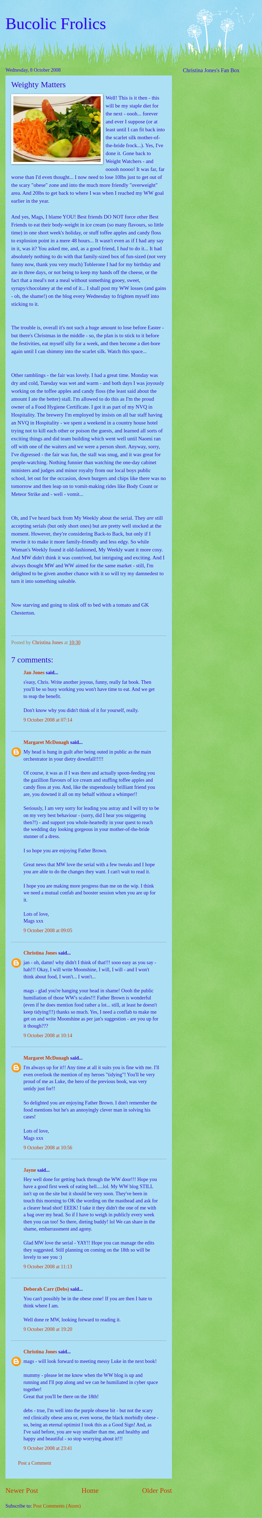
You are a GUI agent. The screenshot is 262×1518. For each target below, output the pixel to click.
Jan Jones (33, 672)
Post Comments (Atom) (57, 1506)
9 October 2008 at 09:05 (47, 930)
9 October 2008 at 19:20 (47, 1329)
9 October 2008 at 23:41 (47, 1448)
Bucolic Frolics (55, 23)
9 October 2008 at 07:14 (47, 720)
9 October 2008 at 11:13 (47, 1266)
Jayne (29, 1170)
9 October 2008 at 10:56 (47, 1147)
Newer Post (21, 1490)
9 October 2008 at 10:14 (47, 1035)
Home (90, 1490)
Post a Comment (34, 1463)
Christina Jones (40, 953)
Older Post (157, 1490)
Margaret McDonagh (46, 742)
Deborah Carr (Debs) (46, 1289)
